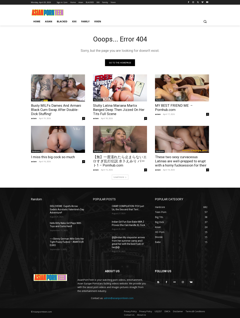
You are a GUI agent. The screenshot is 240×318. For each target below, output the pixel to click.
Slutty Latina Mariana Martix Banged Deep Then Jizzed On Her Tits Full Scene (118, 110)
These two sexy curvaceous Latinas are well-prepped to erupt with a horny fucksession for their (180, 161)
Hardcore (36, 100)
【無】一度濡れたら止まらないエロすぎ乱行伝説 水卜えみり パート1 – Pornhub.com (120, 161)
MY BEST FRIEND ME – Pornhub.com (174, 108)
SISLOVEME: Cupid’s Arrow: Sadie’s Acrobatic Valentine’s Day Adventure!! (67, 209)
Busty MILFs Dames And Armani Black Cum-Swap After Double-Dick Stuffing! (56, 110)
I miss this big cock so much (53, 157)
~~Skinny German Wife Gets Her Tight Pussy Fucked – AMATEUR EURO (67, 242)
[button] (205, 21)
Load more (120, 177)
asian (34, 118)
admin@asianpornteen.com (119, 298)
